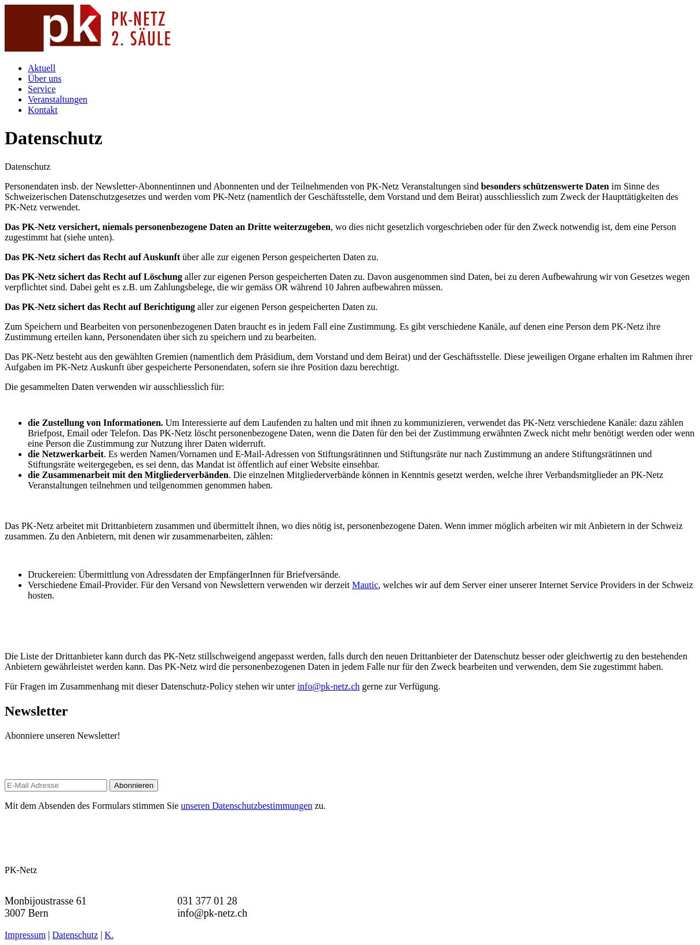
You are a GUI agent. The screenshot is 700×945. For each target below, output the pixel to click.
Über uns (44, 78)
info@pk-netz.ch (329, 686)
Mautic (365, 585)
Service (42, 89)
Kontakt (43, 110)
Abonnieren (133, 785)
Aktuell (42, 68)
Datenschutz (75, 935)
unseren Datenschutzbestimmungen (246, 806)
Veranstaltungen (57, 99)
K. (109, 935)
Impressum (25, 935)
